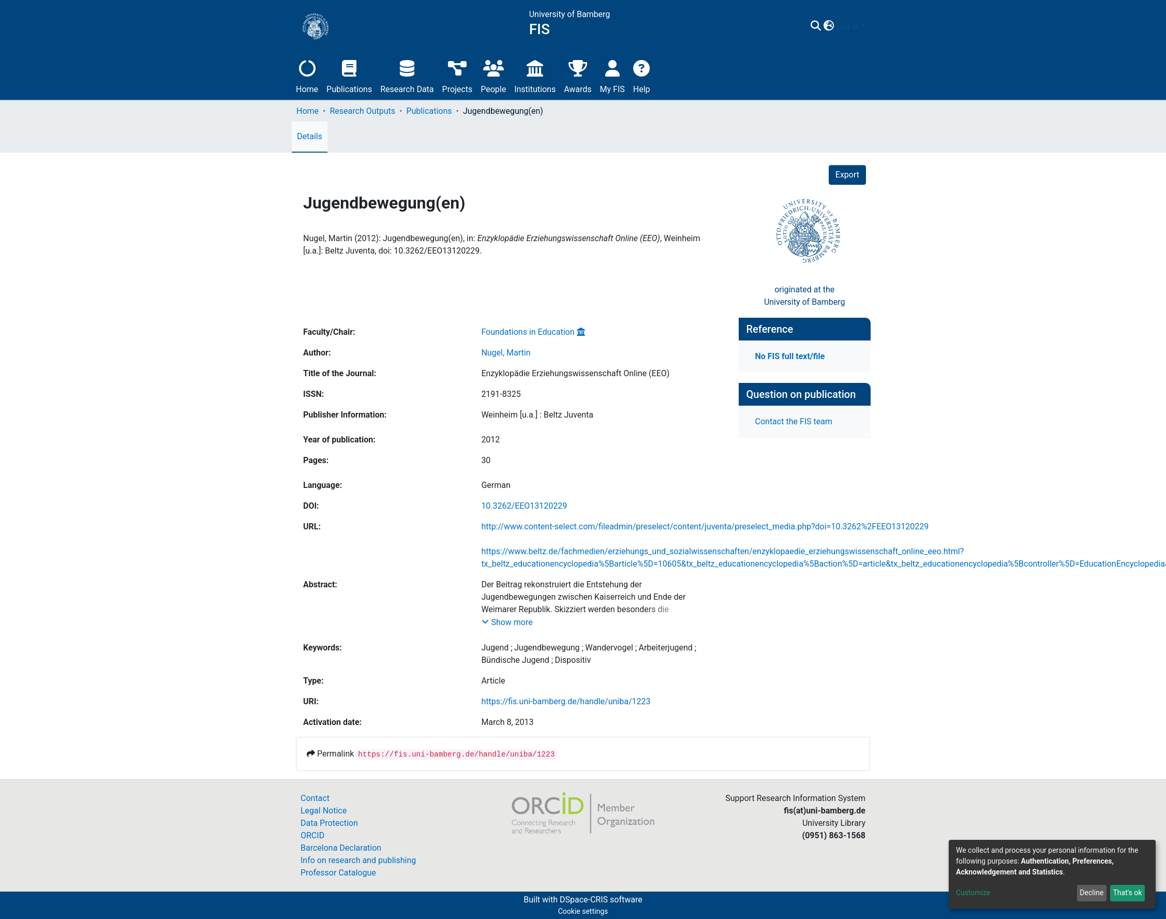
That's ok (1127, 892)
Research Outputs (362, 111)
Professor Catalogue (338, 873)
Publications (349, 75)
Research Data (406, 75)
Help (641, 75)
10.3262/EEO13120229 (524, 506)
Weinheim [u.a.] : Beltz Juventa (537, 415)
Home (307, 75)
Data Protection (329, 823)
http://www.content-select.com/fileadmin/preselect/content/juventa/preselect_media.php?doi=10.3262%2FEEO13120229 (705, 526)
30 (485, 460)
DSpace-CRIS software (601, 900)
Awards (577, 75)
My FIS (612, 75)
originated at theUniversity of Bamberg (804, 296)
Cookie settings (583, 911)
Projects (457, 75)
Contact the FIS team (794, 421)
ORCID (312, 835)
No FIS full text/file (790, 356)
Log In (847, 26)
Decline (1091, 892)
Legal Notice (324, 811)
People (493, 75)
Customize (973, 892)
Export (847, 175)
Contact (315, 798)
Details (309, 136)
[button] (828, 26)
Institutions (535, 75)
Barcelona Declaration (341, 848)
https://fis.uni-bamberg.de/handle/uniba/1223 (565, 701)
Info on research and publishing (358, 860)
